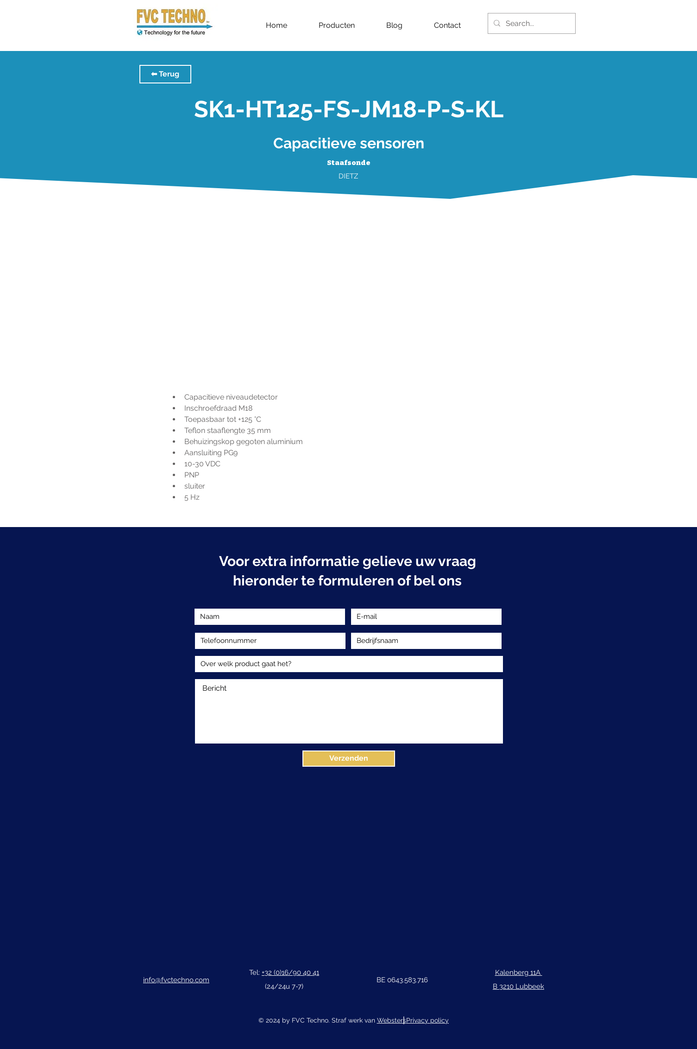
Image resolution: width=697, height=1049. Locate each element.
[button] (165, 74)
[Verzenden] (348, 758)
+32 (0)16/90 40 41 (290, 972)
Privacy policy (427, 1020)
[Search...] (531, 23)
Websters (391, 1020)
